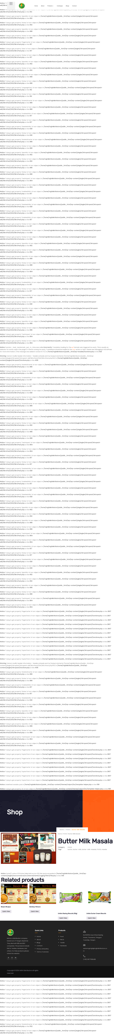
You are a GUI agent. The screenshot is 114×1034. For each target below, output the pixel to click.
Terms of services (43, 952)
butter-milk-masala (89, 849)
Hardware (63, 946)
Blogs (67, 6)
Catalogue (60, 6)
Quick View (6, 911)
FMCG (62, 939)
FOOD (65, 834)
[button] (53, 835)
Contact (74, 6)
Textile (62, 943)
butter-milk (77, 849)
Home (36, 6)
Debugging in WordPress (103, 349)
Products (50, 6)
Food (61, 936)
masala (104, 849)
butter (70, 849)
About (42, 6)
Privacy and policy (43, 949)
